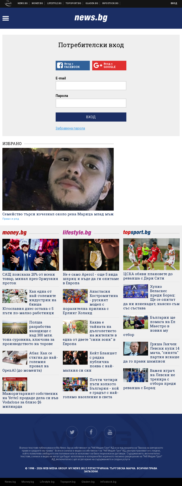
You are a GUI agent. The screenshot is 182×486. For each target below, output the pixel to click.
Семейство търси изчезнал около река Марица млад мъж (58, 214)
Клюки (54, 3)
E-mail (61, 78)
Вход (174, 3)
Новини (22, 3)
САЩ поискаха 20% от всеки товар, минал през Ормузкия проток (30, 278)
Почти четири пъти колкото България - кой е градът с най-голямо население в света (91, 388)
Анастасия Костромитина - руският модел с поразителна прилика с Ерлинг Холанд (90, 302)
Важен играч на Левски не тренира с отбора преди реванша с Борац (149, 379)
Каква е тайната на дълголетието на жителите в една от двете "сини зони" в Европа (90, 333)
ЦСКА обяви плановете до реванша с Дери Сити (148, 275)
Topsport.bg (67, 481)
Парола (62, 96)
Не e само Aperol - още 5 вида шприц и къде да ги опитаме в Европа (91, 278)
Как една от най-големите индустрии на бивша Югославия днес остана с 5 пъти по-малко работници (29, 302)
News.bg (10, 481)
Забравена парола (70, 128)
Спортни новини (73, 3)
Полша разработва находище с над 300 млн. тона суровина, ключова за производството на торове (28, 333)
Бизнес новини (37, 3)
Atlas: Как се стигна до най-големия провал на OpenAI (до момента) (30, 361)
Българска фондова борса (110, 3)
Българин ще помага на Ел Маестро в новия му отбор (149, 326)
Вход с (72, 65)
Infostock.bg (108, 481)
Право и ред (10, 218)
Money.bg (27, 481)
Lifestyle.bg (47, 481)
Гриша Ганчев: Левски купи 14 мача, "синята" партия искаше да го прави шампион (151, 352)
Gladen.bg (88, 481)
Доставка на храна (92, 3)
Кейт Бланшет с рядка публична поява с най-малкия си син (90, 361)
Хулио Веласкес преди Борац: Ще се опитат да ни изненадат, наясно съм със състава (151, 297)
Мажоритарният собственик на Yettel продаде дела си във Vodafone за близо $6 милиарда (30, 399)
